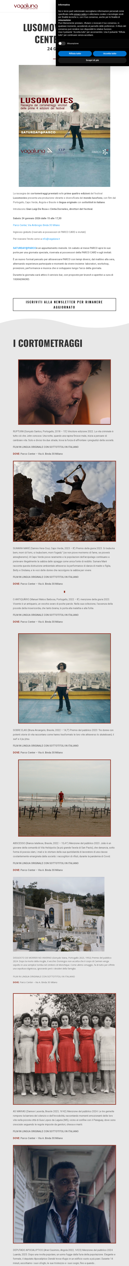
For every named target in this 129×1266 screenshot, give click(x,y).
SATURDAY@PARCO (24, 248)
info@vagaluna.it (51, 238)
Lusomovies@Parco (64, 27)
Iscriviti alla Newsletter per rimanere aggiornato (64, 304)
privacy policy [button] (80, 1214)
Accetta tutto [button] (109, 1253)
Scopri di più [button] (92, 1260)
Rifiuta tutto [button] (75, 1253)
